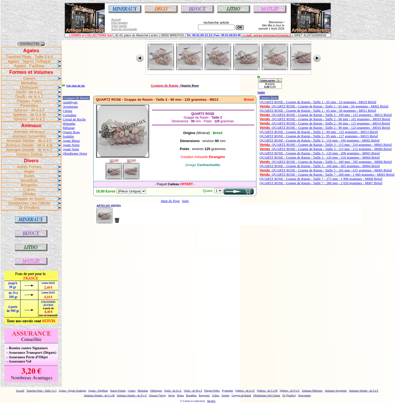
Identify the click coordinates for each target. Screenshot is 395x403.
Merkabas (29, 83)
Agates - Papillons (29, 66)
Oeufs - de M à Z (29, 96)
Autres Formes (29, 167)
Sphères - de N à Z (29, 119)
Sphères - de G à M (29, 114)
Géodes (29, 194)
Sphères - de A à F (29, 110)
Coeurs (29, 78)
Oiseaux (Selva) (29, 154)
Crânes (29, 189)
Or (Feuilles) (29, 207)
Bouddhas (29, 180)
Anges (29, 171)
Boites (29, 176)
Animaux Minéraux (29, 132)
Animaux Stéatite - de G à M (29, 145)
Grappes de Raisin (29, 198)
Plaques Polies (29, 101)
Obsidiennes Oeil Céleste (29, 203)
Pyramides (29, 105)
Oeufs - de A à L (29, 92)
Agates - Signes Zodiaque (29, 61)
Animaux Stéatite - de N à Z (29, 150)
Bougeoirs (29, 185)
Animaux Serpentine (29, 136)
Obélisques (29, 87)
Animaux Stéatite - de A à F (29, 141)
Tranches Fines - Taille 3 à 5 (29, 57)
